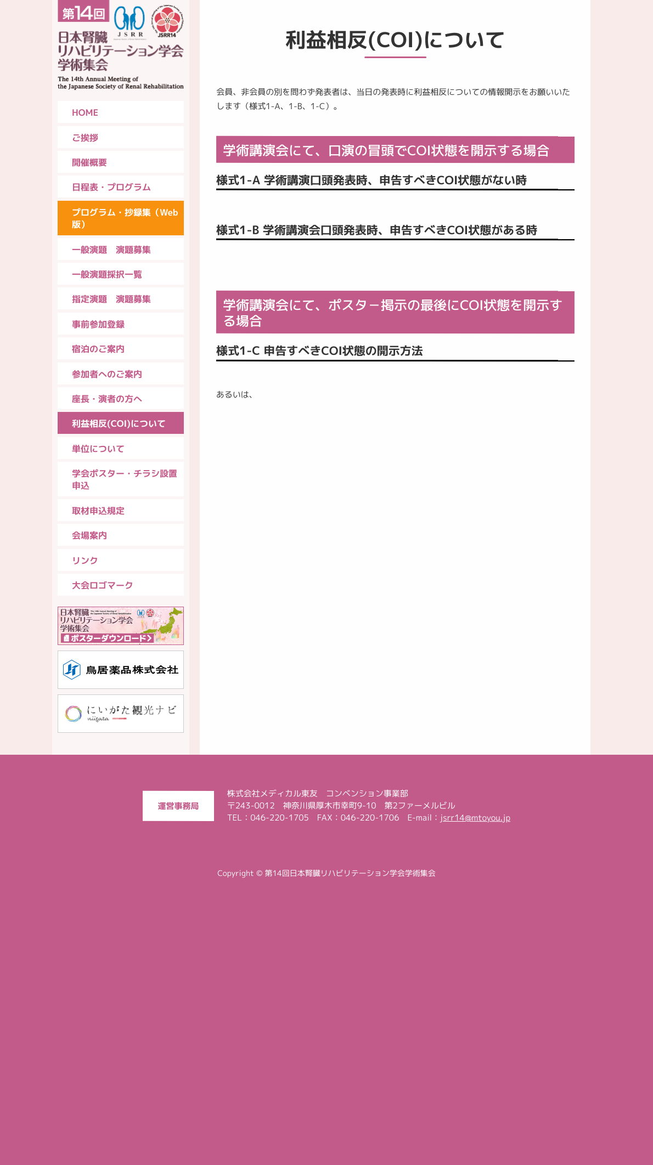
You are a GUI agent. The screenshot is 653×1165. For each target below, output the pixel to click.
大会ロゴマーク (102, 585)
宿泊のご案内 (98, 349)
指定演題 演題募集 (111, 299)
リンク (85, 561)
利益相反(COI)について (119, 423)
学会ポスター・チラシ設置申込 (124, 479)
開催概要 (89, 162)
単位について (98, 449)
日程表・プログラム (111, 187)
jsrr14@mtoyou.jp (475, 1092)
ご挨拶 (85, 138)
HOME (85, 112)
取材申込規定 (98, 511)
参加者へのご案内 (107, 374)
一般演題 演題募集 (111, 250)
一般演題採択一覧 (107, 274)
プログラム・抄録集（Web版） (125, 218)
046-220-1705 (279, 1092)
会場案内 (89, 535)
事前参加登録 (98, 324)
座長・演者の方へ (107, 399)
